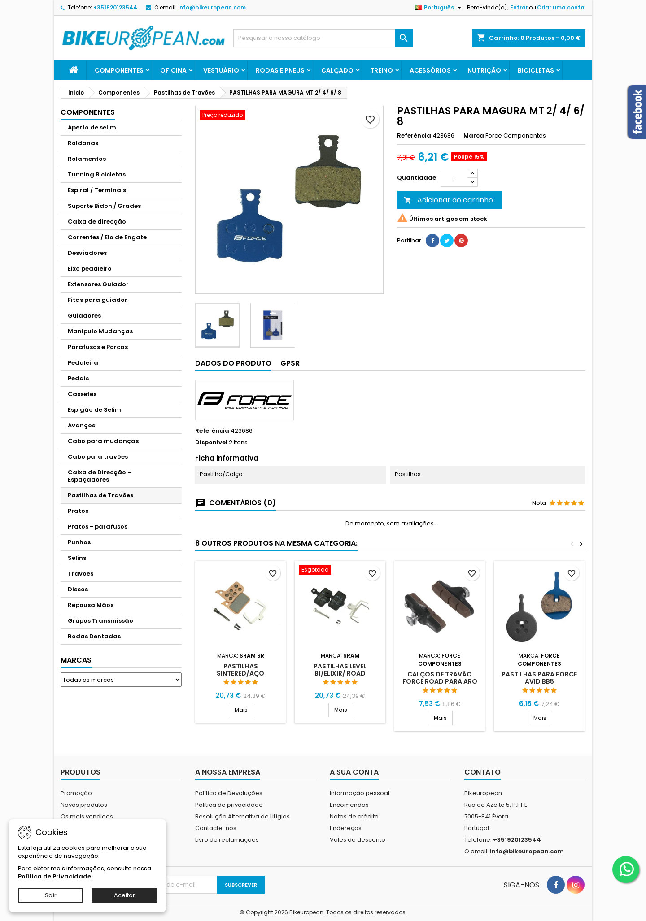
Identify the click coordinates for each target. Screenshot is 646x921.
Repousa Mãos (90, 605)
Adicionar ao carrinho (448, 200)
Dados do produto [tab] (233, 363)
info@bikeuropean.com (212, 7)
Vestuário (221, 70)
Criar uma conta (561, 7)
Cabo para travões (98, 456)
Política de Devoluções (228, 793)
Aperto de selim (92, 127)
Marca (473, 136)
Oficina (173, 70)
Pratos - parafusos (97, 526)
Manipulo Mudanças (100, 331)
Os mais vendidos (87, 816)
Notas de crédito (354, 816)
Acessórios (430, 70)
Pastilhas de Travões (100, 495)
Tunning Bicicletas (97, 174)
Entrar (519, 7)
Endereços (346, 828)
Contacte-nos (215, 828)
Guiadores (84, 315)
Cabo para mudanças (103, 441)
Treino (381, 70)
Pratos (78, 511)
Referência (414, 136)
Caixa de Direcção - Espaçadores (99, 476)
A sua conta (354, 772)
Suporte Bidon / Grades (104, 206)
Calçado (337, 70)
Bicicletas (536, 70)
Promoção (76, 793)
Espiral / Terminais (97, 190)
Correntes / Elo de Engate (107, 237)
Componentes (119, 70)
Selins (77, 558)
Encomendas (349, 804)
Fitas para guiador (97, 300)
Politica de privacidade (229, 804)
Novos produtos (84, 804)
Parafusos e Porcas (98, 347)
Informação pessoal (359, 793)
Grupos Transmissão (100, 620)
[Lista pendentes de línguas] (439, 7)
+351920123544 (115, 7)
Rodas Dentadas (94, 636)
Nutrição (484, 70)
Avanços (81, 425)
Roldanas (83, 143)
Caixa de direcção (97, 221)
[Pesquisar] (323, 38)
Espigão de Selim (94, 409)
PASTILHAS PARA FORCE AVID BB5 (539, 678)
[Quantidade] (454, 178)
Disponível (211, 443)
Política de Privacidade (54, 876)
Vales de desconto (357, 839)
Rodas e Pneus (280, 70)
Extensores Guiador (98, 284)
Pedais (78, 378)
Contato (482, 772)
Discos (78, 589)
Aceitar (124, 895)
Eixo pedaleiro (90, 268)
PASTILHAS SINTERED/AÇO (240, 670)
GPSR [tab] (290, 363)
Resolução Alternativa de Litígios (242, 816)
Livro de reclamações (227, 839)
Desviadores (87, 253)
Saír (51, 895)
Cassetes (82, 394)
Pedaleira (83, 362)
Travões (80, 573)
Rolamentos (87, 159)
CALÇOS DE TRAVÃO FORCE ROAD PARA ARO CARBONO (439, 681)
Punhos (79, 542)
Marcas (76, 660)
